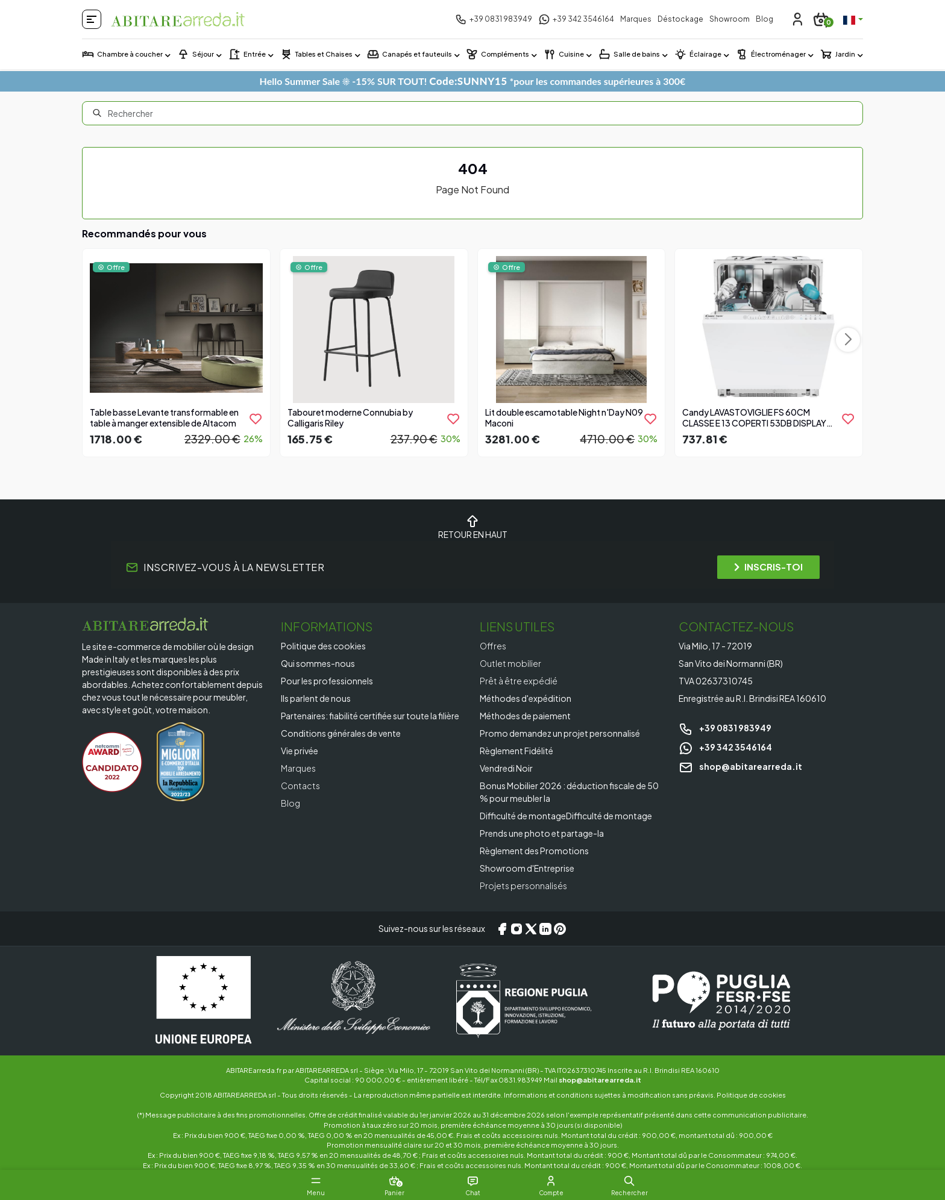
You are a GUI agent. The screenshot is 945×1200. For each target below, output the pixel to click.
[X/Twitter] (531, 929)
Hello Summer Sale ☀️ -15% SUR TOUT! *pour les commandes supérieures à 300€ (473, 81)
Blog (764, 18)
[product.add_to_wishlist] (255, 419)
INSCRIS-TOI (768, 566)
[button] (629, 1181)
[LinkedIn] (545, 929)
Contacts (300, 785)
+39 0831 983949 (725, 727)
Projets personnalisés (523, 885)
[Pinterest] (560, 929)
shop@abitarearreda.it (740, 766)
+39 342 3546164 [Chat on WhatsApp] (725, 747)
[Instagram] (516, 929)
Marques (635, 18)
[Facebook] (502, 929)
